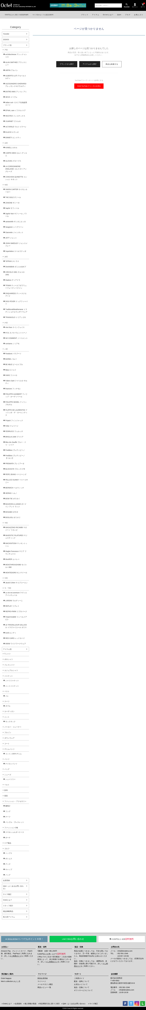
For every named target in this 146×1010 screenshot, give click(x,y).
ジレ (7, 696)
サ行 (6, 185)
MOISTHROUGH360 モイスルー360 (16, 566)
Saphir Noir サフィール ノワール (16, 215)
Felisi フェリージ (11, 426)
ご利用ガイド (16, 956)
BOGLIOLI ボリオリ (12, 517)
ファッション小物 (11, 828)
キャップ (8, 869)
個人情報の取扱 (30, 1004)
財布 (6, 790)
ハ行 (6, 349)
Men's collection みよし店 (10, 981)
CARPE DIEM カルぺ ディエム (16, 154)
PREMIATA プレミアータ (14, 463)
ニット (6, 717)
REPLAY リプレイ (12, 606)
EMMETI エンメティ (13, 138)
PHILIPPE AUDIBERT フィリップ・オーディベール (16, 395)
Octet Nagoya (6, 978)
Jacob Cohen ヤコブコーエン (16, 583)
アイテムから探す (90, 64)
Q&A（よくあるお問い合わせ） (13, 887)
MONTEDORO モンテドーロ (16, 573)
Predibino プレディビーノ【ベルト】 (15, 457)
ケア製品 (7, 843)
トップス (8, 853)
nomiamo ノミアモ (12, 344)
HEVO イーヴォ (11, 97)
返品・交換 (79, 947)
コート (6, 744)
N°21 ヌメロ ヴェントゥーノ (16, 333)
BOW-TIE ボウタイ (12, 499)
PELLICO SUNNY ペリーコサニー (16, 481)
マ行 (6, 523)
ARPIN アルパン (11, 70)
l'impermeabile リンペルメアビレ (16, 618)
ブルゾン (7, 732)
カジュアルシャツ (11, 670)
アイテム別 (7, 649)
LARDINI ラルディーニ (14, 601)
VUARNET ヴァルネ (13, 121)
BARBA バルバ (11, 359)
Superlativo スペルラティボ (15, 251)
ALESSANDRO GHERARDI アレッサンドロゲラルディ (15, 85)
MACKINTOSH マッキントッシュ (16, 544)
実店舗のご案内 (7, 974)
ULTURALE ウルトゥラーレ (15, 127)
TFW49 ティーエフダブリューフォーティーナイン (16, 287)
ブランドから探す (67, 64)
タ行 (6, 257)
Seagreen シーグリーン (14, 227)
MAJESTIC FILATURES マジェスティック (16, 536)
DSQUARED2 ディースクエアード (15, 294)
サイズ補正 (7, 894)
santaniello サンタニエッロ (15, 222)
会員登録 (6, 880)
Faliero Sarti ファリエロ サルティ (16, 382)
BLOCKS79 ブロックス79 (15, 469)
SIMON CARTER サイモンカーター (16, 190)
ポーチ (7, 838)
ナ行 (6, 323)
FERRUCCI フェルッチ (14, 431)
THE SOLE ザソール (13, 197)
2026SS (6, 40)
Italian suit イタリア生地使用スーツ (16, 104)
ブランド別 (7, 45)
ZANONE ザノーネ (12, 203)
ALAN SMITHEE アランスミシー (16, 63)
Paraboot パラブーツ (13, 354)
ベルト (6, 785)
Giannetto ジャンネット (14, 232)
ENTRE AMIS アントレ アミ (16, 92)
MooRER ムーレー (12, 559)
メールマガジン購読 (45, 984)
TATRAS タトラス (12, 261)
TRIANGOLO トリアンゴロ (15, 317)
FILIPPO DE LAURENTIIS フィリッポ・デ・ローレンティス (16, 412)
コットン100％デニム (13, 754)
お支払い (4, 947)
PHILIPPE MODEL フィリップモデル (16, 403)
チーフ (7, 817)
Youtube (6, 34)
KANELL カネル (11, 148)
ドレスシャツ (9, 665)
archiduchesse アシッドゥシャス (16, 55)
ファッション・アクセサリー (15, 801)
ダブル (7, 706)
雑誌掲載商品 (8, 911)
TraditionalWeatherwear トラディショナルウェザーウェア (16, 310)
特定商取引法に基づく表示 (49, 1004)
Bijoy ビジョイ (10, 370)
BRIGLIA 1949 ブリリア (14, 437)
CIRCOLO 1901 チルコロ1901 (15, 273)
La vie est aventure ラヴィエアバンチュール (16, 594)
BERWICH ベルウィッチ (14, 488)
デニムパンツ (9, 749)
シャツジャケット (12, 680)
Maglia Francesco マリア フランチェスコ (15, 552)
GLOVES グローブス (13, 161)
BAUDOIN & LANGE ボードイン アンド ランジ (15, 505)
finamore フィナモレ (13, 389)
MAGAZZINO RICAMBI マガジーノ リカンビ (16, 528)
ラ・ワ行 (7, 588)
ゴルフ (6, 849)
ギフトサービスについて (83, 990)
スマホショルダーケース (14, 832)
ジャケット (8, 676)
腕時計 (7, 806)
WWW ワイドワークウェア (15, 644)
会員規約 (18, 1004)
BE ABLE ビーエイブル (14, 364)
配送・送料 (42, 947)
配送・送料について (81, 981)
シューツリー (10, 779)
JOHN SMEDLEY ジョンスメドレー (16, 244)
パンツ (6, 759)
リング (7, 811)
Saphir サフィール (12, 208)
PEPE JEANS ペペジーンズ (15, 474)
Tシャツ (7, 654)
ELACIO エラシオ (12, 132)
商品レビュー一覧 (44, 987)
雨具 (6, 796)
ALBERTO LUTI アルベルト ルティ (15, 77)
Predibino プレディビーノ (15, 450)
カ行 (6, 143)
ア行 (6, 50)
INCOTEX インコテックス (15, 116)
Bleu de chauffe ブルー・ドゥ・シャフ (15, 443)
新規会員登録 (42, 978)
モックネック (10, 721)
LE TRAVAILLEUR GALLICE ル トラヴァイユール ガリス (16, 626)
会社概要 (114, 974)
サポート (78, 974)
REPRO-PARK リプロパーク (16, 611)
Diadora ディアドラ (12, 280)
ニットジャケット (12, 686)
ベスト (6, 691)
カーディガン (9, 711)
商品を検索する (112, 64)
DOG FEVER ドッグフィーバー (16, 302)
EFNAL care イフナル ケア (15, 110)
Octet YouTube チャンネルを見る (89, 86)
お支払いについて (81, 984)
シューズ (7, 775)
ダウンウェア (9, 738)
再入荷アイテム (9, 917)
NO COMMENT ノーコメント (16, 338)
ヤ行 (6, 578)
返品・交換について (81, 987)
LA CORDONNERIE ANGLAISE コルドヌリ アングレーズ (16, 168)
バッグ (6, 769)
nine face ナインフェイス (15, 327)
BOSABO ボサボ (11, 512)
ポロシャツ (8, 659)
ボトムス (8, 859)
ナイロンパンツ (11, 764)
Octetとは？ (7, 900)
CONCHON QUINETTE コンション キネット (16, 178)
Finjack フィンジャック (14, 420)
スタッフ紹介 (8, 906)
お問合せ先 (115, 947)
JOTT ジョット (11, 238)
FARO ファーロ (11, 375)
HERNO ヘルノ (11, 493)
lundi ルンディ (10, 633)
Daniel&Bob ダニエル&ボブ (15, 267)
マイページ (42, 974)
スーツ (6, 701)
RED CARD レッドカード (15, 638)
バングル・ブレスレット (14, 822)
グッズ (7, 864)
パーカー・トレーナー (12, 727)
